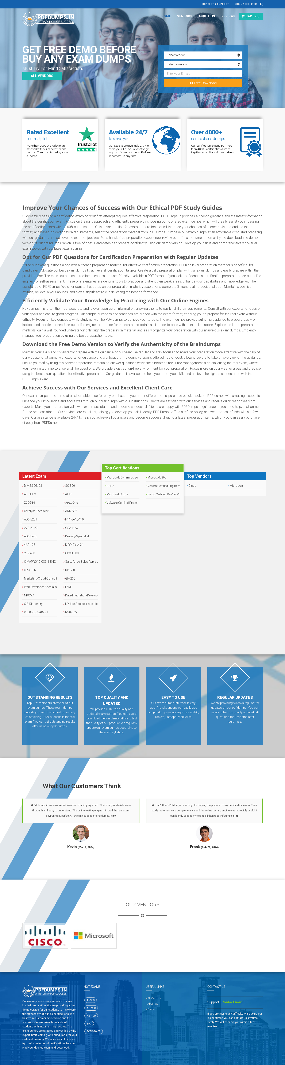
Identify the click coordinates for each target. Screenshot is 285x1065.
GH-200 (69, 578)
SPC (89, 1023)
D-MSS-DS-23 (32, 485)
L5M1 (68, 587)
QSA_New (70, 528)
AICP (67, 494)
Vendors (184, 16)
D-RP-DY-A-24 (73, 544)
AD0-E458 (29, 536)
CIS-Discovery (32, 603)
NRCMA (28, 595)
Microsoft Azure (116, 494)
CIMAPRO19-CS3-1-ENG (39, 561)
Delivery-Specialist (76, 536)
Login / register (246, 4)
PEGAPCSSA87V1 (35, 612)
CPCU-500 (71, 553)
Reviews (228, 16)
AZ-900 (91, 1008)
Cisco (191, 485)
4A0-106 (28, 544)
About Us (207, 16)
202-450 (28, 553)
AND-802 (70, 511)
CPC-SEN (29, 570)
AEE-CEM (29, 494)
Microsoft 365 (156, 477)
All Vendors (154, 998)
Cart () (251, 16)
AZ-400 (91, 1015)
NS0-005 (70, 612)
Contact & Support (215, 4)
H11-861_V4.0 (73, 519)
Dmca (151, 1009)
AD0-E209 (29, 519)
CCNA (109, 486)
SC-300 (69, 485)
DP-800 (69, 570)
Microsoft (235, 485)
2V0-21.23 (30, 528)
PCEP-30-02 (93, 1031)
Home (166, 16)
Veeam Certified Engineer (163, 486)
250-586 (28, 502)
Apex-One (70, 502)
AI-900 (91, 1000)
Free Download (203, 83)
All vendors (42, 76)
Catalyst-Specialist (35, 511)
